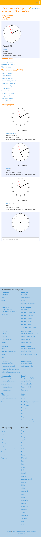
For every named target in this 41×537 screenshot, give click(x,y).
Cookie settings (21, 533)
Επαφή (13, 531)
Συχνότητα (24, 417)
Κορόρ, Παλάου (6, 76)
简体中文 (24, 521)
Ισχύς (23, 300)
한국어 (23, 488)
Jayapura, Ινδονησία (7, 96)
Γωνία (23, 399)
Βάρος (3, 348)
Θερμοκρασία (25, 297)
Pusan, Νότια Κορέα (7, 101)
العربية (23, 440)
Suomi (23, 464)
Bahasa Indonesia (26, 479)
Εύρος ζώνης (5, 314)
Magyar (23, 476)
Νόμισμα (24, 411)
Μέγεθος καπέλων (7, 363)
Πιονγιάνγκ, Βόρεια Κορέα (9, 83)
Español (23, 434)
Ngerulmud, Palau (7, 98)
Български (24, 443)
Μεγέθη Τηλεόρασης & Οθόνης (30, 402)
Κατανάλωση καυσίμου (28, 303)
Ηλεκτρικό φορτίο (26, 324)
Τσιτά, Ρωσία (5, 91)
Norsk (23, 494)
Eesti (22, 461)
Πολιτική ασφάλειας (31, 531)
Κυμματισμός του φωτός (8, 381)
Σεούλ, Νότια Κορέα (7, 86)
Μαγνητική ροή (25, 339)
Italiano (23, 482)
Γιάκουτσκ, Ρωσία (6, 73)
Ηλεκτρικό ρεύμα (26, 321)
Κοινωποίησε (34, 8)
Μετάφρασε (24, 408)
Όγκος (3, 300)
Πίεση (23, 414)
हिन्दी (22, 470)
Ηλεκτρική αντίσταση (27, 315)
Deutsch (23, 455)
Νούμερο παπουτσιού (8, 366)
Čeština (23, 449)
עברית (23, 467)
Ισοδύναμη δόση (26, 351)
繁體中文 (24, 524)
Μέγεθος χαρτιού (26, 405)
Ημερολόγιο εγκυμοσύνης (9, 399)
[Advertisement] (27, 19)
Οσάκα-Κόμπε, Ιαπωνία (8, 64)
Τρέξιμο (3, 342)
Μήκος (3, 297)
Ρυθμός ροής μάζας (27, 366)
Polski (23, 497)
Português (24, 500)
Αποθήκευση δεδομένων (9, 311)
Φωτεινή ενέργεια (6, 387)
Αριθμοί (23, 396)
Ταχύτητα (4, 336)
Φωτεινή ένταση (6, 390)
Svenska (24, 509)
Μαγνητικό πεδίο (26, 342)
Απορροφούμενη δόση (28, 348)
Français (24, 437)
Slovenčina (24, 506)
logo (20, 2)
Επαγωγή (24, 309)
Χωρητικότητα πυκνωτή (28, 327)
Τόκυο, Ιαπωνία (6, 67)
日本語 (23, 485)
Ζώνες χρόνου (5, 396)
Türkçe (23, 512)
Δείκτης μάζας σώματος (8, 351)
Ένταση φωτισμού (7, 378)
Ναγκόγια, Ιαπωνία (7, 62)
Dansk (23, 452)
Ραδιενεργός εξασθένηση (29, 354)
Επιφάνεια (4, 294)
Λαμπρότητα (5, 384)
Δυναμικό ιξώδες (26, 381)
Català (23, 446)
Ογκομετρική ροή (26, 363)
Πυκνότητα (24, 390)
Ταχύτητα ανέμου (6, 339)
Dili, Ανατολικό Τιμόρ (7, 93)
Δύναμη (3, 354)
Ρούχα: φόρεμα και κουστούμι (10, 372)
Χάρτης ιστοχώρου (20, 531)
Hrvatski (23, 473)
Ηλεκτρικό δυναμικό (27, 318)
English (23, 431)
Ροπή (3, 357)
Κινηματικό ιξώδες (26, 384)
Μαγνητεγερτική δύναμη (28, 336)
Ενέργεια (24, 294)
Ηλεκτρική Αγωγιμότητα (28, 312)
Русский (23, 503)
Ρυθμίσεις (8, 531)
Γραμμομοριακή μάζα (27, 378)
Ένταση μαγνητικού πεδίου (29, 333)
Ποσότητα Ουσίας (26, 387)
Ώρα (2, 402)
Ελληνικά (24, 458)
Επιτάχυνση (5, 333)
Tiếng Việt (24, 518)
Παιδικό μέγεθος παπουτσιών (10, 369)
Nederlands (24, 491)
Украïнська (24, 515)
